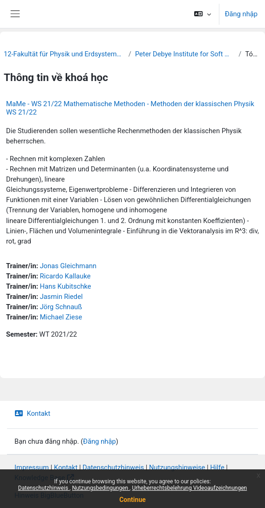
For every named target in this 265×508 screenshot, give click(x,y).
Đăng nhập (241, 14)
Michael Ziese (61, 317)
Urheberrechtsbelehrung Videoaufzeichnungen (189, 488)
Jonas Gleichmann (68, 266)
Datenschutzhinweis (44, 488)
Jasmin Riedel (61, 296)
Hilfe (217, 467)
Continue (132, 499)
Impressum (31, 467)
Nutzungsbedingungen (100, 488)
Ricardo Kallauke (65, 276)
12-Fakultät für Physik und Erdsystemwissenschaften (64, 54)
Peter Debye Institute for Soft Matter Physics (185, 54)
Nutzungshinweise (177, 467)
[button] (202, 14)
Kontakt (32, 413)
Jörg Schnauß (61, 307)
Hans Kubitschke (65, 286)
